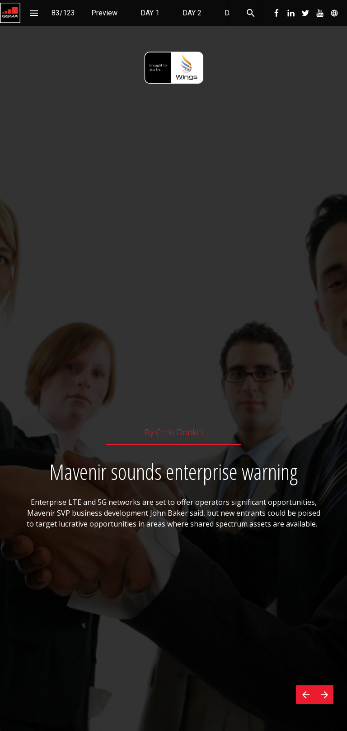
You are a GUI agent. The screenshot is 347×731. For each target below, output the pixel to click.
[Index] (34, 13)
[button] (10, 13)
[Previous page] (305, 694)
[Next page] (324, 694)
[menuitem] (104, 13)
